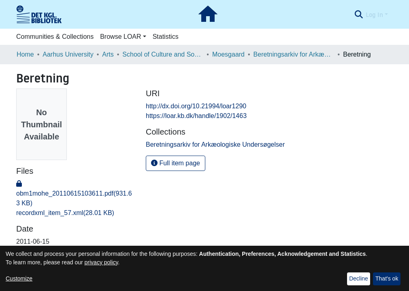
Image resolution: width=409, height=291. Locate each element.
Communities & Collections (55, 36)
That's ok (386, 278)
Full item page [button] (175, 163)
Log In (374, 14)
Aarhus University (68, 54)
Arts (107, 54)
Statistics (166, 36)
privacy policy (101, 262)
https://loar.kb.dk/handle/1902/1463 (196, 115)
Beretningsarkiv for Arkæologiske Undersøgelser (293, 54)
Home (25, 54)
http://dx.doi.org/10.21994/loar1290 (196, 106)
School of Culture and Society (162, 54)
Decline (358, 278)
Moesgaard (228, 54)
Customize (19, 278)
